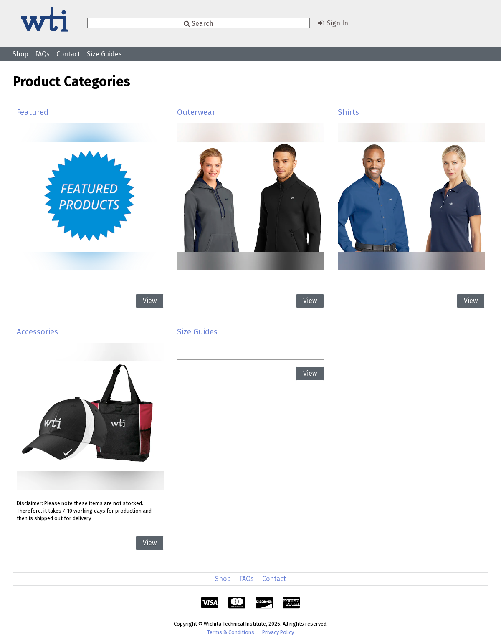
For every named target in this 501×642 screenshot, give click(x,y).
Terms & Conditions (230, 632)
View (150, 301)
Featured (32, 112)
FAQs (42, 54)
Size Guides (104, 54)
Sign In (332, 23)
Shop (20, 54)
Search (198, 23)
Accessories (37, 331)
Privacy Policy (278, 632)
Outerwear (196, 112)
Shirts (348, 112)
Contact (68, 54)
